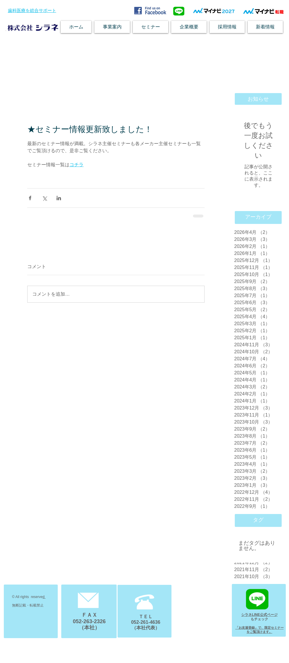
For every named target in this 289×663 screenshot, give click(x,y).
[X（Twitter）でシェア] (44, 198)
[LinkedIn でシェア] (59, 198)
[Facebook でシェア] (30, 198)
